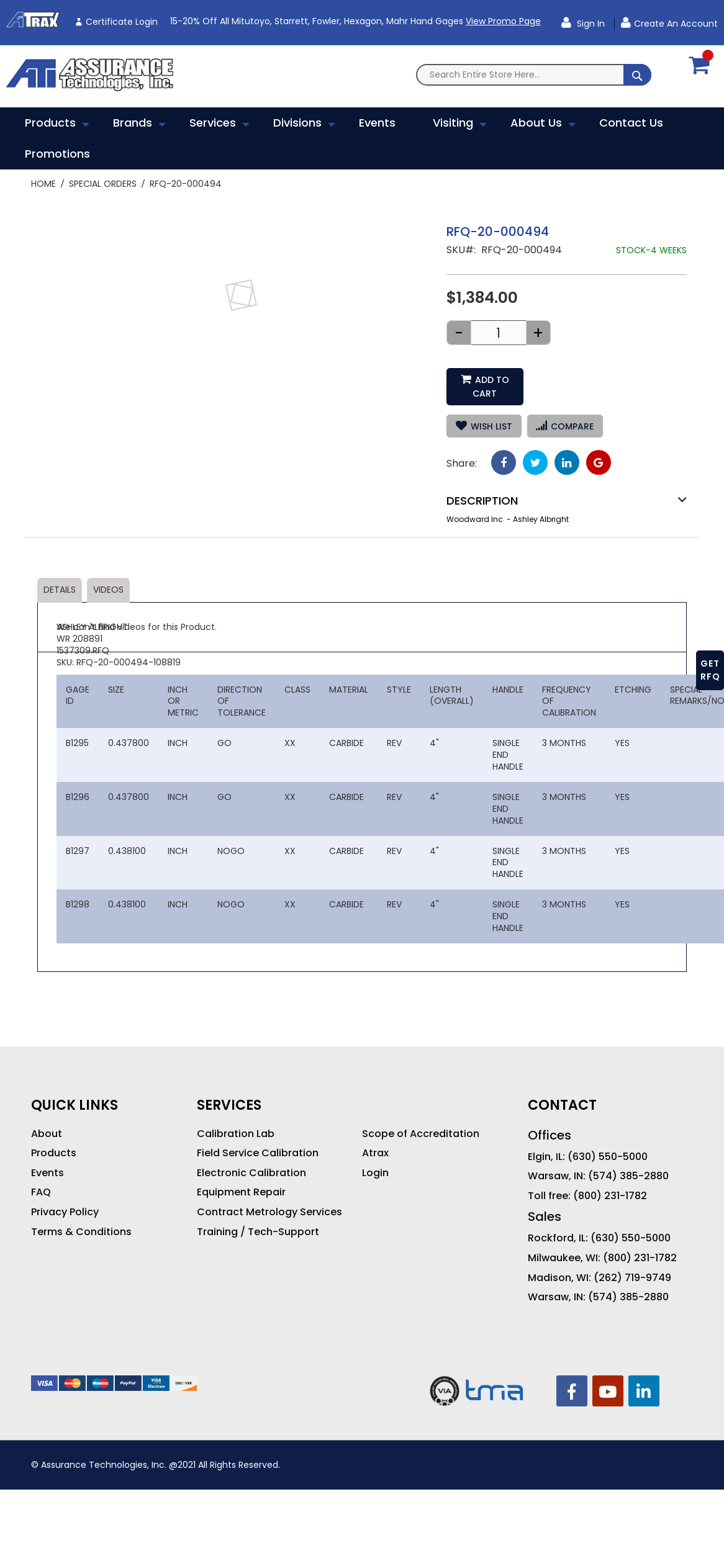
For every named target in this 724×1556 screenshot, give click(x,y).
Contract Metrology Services (269, 1198)
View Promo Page (503, 21)
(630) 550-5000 (608, 1143)
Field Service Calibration (258, 1139)
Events (47, 1159)
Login (375, 1159)
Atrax (375, 1140)
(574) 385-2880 (628, 1162)
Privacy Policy (65, 1198)
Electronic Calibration (251, 1159)
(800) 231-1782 (610, 1182)
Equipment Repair (241, 1178)
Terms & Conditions (81, 1218)
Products (53, 1139)
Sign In (589, 23)
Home (43, 184)
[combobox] (533, 75)
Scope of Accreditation (420, 1120)
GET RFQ (710, 670)
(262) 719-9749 (632, 1264)
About (46, 1120)
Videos (108, 576)
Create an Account (676, 23)
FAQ (41, 1178)
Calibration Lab (235, 1120)
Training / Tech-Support (258, 1218)
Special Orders (103, 184)
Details (59, 576)
